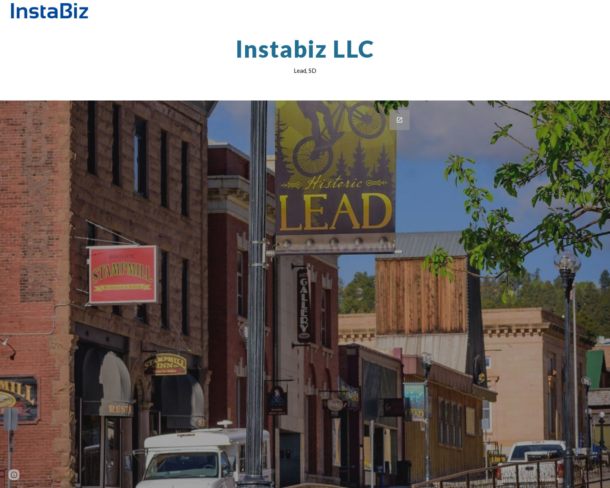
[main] (305, 56)
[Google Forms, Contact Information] (305, 294)
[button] (14, 474)
